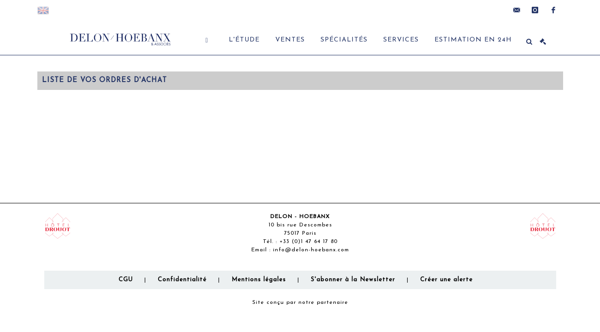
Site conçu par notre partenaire (300, 302)
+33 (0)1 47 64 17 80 (308, 241)
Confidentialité (182, 280)
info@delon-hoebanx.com (311, 250)
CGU (126, 280)
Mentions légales (259, 280)
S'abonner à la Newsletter (353, 280)
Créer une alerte (446, 280)
